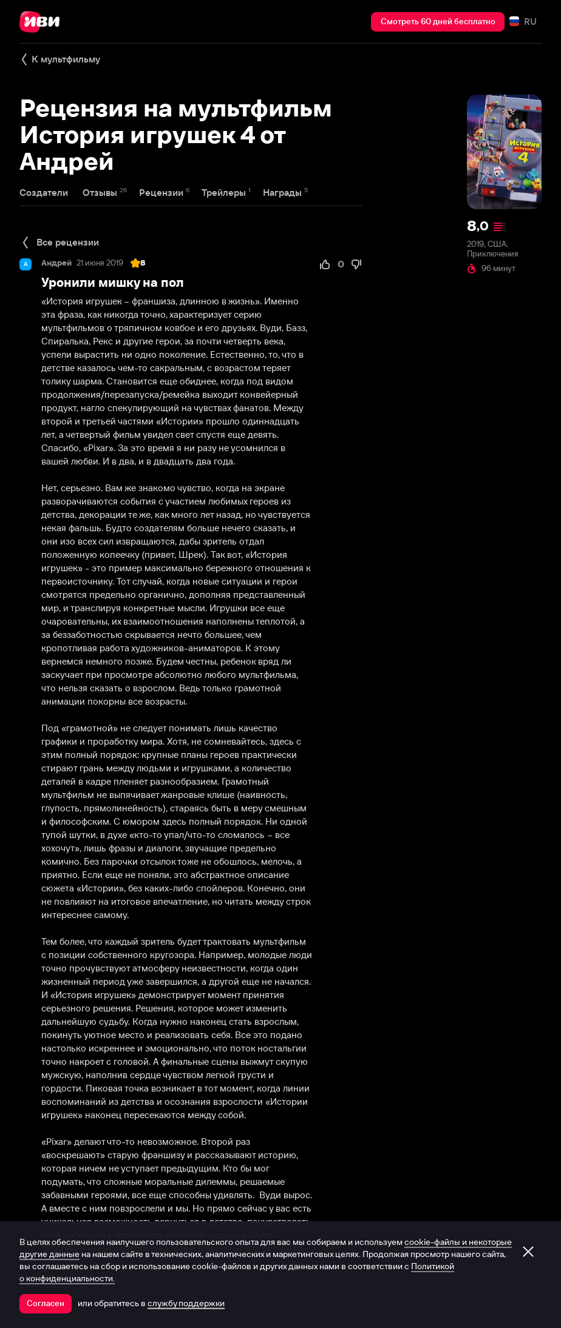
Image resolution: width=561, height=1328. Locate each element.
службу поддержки (186, 1303)
